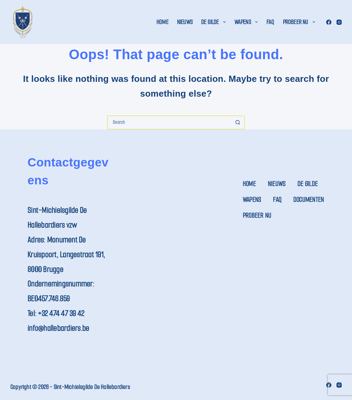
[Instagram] (339, 22)
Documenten (308, 199)
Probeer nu (300, 22)
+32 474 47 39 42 (61, 313)
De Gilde (215, 22)
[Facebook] (328, 22)
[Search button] (238, 122)
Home (162, 22)
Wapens (247, 22)
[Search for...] (169, 122)
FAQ (270, 22)
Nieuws (184, 22)
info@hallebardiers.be (58, 328)
